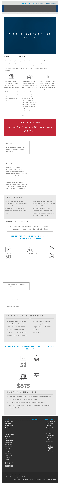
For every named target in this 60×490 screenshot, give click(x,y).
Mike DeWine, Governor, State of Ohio (15, 477)
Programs (25, 479)
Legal (54, 479)
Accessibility (38, 479)
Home (15, 479)
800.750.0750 (49, 441)
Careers (31, 479)
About (19, 479)
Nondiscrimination (47, 479)
